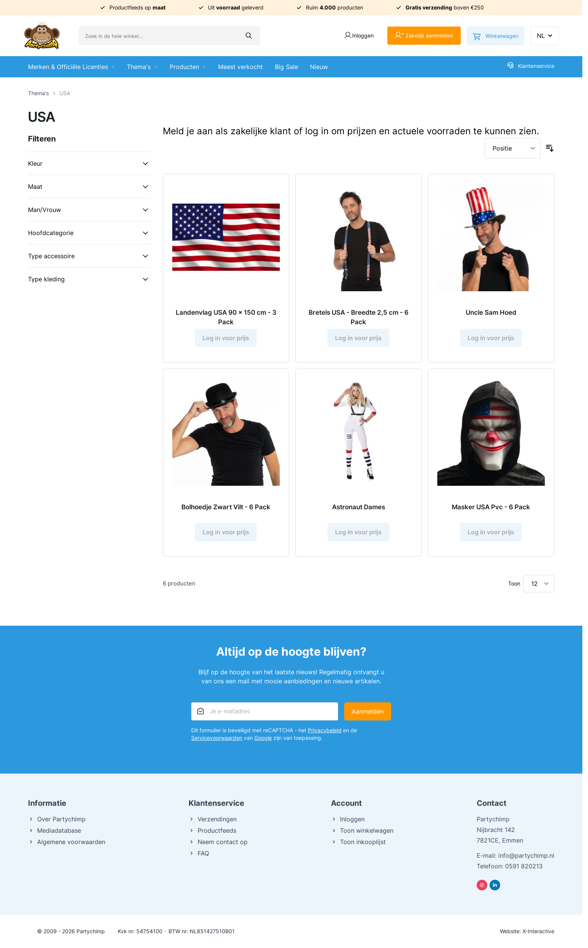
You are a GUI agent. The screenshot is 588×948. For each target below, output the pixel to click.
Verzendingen (213, 819)
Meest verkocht (240, 67)
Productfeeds (212, 830)
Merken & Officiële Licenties (71, 67)
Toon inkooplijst (358, 842)
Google (263, 738)
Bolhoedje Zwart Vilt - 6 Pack (225, 507)
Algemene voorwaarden (66, 842)
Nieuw (319, 67)
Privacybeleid (325, 730)
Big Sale (286, 67)
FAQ (199, 853)
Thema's (142, 67)
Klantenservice (530, 65)
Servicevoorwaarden (216, 738)
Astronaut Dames (358, 507)
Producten (188, 67)
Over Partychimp (57, 819)
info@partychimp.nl (526, 855)
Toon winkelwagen (362, 830)
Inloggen (348, 819)
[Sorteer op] (513, 148)
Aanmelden (368, 711)
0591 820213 (524, 866)
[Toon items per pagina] (538, 583)
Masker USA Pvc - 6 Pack (491, 507)
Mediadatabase (54, 830)
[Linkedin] (495, 885)
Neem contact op (218, 842)
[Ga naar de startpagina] (42, 35)
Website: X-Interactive (527, 931)
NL (545, 35)
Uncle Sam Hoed (491, 312)
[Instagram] (482, 885)
